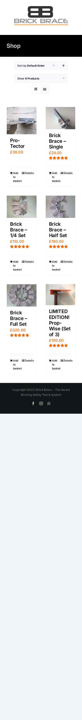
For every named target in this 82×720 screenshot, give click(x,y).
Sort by (31, 65)
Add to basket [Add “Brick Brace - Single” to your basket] (56, 177)
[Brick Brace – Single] (60, 118)
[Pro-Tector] (22, 120)
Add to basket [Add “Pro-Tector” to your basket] (17, 177)
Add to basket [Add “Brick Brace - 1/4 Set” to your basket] (17, 265)
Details (29, 173)
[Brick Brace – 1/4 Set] (22, 207)
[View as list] (44, 89)
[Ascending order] (63, 65)
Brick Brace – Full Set (18, 318)
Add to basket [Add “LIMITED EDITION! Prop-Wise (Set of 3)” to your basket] (56, 364)
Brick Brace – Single (57, 141)
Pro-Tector (17, 143)
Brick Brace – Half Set (58, 229)
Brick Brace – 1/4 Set (18, 229)
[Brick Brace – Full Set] (22, 295)
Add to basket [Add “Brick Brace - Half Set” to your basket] (56, 265)
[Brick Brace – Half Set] (60, 207)
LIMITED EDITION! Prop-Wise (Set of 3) (60, 322)
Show (28, 78)
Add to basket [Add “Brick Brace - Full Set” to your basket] (17, 364)
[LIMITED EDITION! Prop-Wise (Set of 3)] (60, 294)
